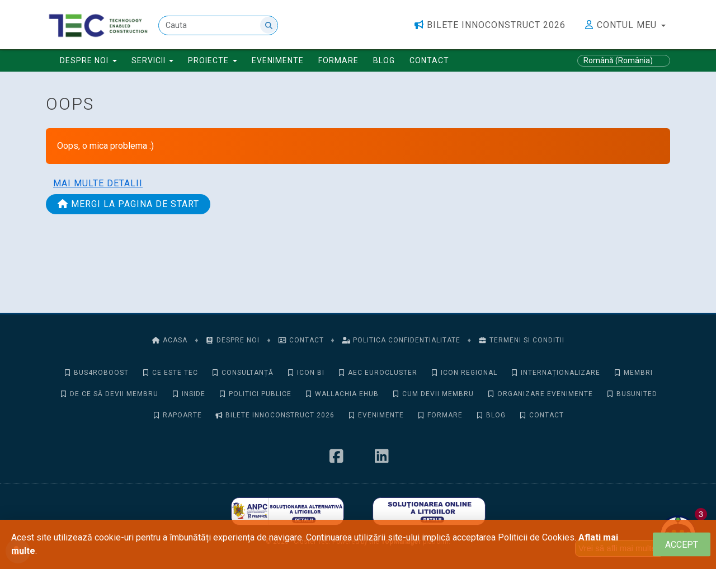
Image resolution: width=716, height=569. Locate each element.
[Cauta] (218, 25)
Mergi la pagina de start (128, 204)
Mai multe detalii (98, 183)
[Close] (681, 545)
